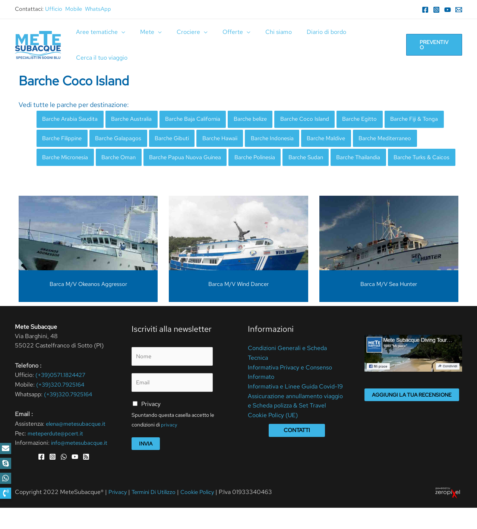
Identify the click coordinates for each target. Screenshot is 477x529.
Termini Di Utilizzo (158, 513)
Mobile (73, 9)
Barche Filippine (130, 139)
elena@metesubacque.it (78, 445)
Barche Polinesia (339, 159)
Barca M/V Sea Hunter (388, 305)
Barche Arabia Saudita (72, 119)
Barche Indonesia (353, 139)
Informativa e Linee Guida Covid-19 (295, 408)
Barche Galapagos (189, 139)
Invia (145, 466)
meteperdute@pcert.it (57, 455)
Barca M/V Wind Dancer (238, 305)
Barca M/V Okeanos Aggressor (88, 305)
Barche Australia (137, 119)
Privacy (151, 427)
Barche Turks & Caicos (134, 179)
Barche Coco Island (322, 119)
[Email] (458, 9)
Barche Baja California (203, 119)
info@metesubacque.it (81, 464)
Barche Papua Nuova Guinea (265, 159)
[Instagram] (436, 9)
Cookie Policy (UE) (273, 437)
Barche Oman (195, 159)
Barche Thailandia (66, 179)
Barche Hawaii (298, 139)
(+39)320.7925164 (62, 406)
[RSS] (86, 478)
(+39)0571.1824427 (62, 397)
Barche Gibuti (246, 139)
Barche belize (265, 119)
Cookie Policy (204, 513)
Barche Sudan (394, 159)
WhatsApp (98, 9)
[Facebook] (425, 9)
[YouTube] (447, 9)
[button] (5, 493)
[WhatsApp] (63, 478)
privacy (169, 447)
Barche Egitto (380, 119)
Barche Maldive (411, 139)
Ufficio (53, 9)
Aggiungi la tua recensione (412, 416)
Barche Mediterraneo (70, 159)
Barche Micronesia (138, 159)
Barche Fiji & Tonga (68, 139)
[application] (120, 32)
